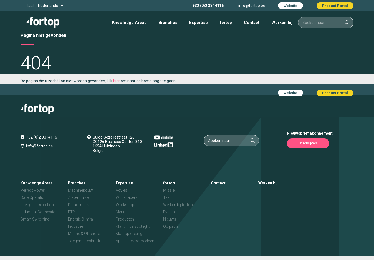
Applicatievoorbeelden (135, 241)
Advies (121, 190)
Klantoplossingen (131, 233)
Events (169, 212)
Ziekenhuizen (79, 197)
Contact (251, 22)
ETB (71, 212)
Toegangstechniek (84, 241)
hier (116, 81)
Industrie (75, 226)
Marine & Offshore (84, 233)
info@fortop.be (251, 5)
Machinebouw (80, 190)
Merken (122, 212)
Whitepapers (127, 197)
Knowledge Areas (129, 22)
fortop (226, 22)
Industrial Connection (39, 212)
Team (168, 197)
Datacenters (78, 204)
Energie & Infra (80, 219)
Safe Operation (34, 197)
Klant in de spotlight (133, 226)
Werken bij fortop (178, 204)
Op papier (171, 226)
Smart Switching (35, 219)
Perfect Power (33, 190)
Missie (169, 190)
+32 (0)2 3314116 (208, 5)
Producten (125, 219)
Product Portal (335, 6)
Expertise (198, 22)
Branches (167, 22)
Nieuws (169, 219)
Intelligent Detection (37, 204)
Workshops (126, 204)
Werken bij (281, 22)
